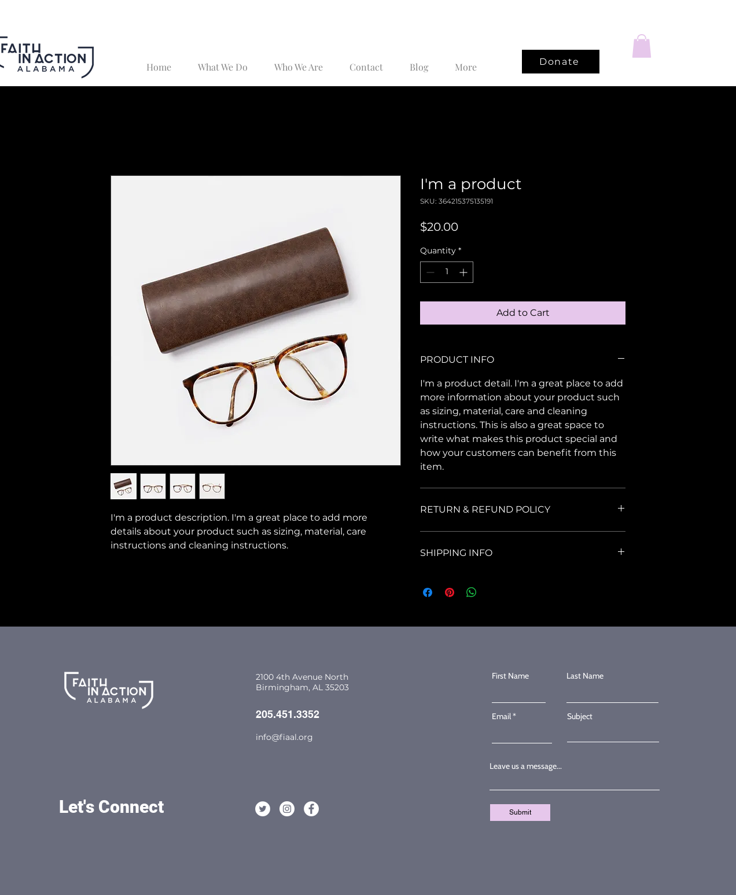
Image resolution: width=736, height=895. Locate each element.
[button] (642, 46)
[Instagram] (711, 472)
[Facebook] (711, 423)
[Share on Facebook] (428, 592)
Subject (580, 716)
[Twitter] (711, 447)
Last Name (584, 676)
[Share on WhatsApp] (472, 592)
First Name (510, 676)
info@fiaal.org (284, 737)
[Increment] (464, 272)
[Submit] (520, 812)
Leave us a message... (526, 766)
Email (501, 716)
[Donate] (560, 61)
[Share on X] (494, 592)
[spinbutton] (446, 272)
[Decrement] (429, 272)
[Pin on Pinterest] (450, 592)
